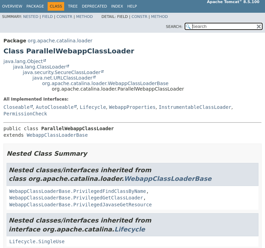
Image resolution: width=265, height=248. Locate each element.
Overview (12, 6)
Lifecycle (93, 107)
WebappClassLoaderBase (57, 135)
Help (132, 6)
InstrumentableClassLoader (195, 107)
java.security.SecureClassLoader (61, 72)
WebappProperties (132, 107)
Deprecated (94, 6)
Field (47, 16)
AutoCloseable (55, 107)
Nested (30, 16)
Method (84, 16)
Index (117, 6)
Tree (73, 6)
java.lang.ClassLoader (39, 67)
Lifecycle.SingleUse (37, 241)
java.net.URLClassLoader (62, 78)
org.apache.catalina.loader (60, 40)
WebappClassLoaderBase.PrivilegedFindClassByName (77, 191)
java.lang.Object (23, 61)
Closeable (16, 107)
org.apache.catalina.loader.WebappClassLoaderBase (105, 83)
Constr (64, 16)
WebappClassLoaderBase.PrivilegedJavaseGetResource (80, 204)
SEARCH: (174, 26)
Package (35, 6)
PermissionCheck (25, 113)
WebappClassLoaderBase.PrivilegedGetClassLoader (76, 197)
